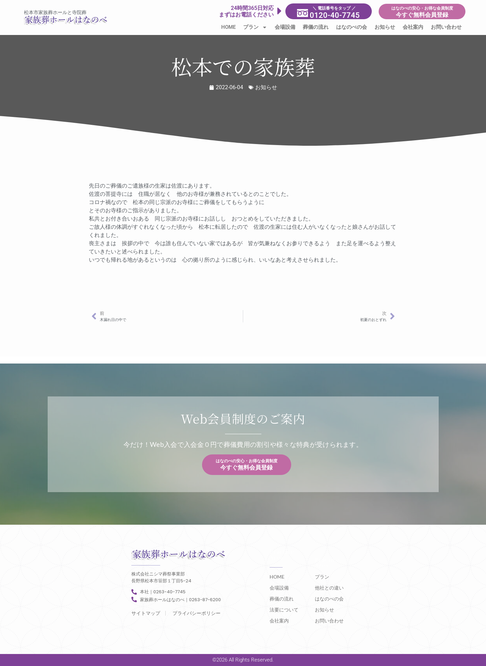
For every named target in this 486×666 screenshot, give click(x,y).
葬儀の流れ (316, 27)
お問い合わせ (446, 27)
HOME (228, 27)
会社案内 (413, 27)
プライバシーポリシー (197, 613)
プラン (255, 27)
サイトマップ (145, 613)
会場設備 (285, 27)
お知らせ (385, 27)
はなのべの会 (351, 27)
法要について (284, 610)
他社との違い (329, 588)
